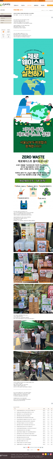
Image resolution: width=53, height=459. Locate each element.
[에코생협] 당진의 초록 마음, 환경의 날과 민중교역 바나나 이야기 (25, 412)
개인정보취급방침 (13, 454)
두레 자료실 (2, 20)
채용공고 (2, 22)
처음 (24, 447)
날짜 (48, 408)
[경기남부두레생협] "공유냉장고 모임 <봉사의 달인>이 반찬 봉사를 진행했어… (27, 435)
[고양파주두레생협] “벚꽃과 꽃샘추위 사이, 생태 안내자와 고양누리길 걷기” (27, 428)
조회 (51, 408)
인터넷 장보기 (21, 454)
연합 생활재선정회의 (26, 454)
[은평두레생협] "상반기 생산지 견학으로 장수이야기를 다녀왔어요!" (26, 433)
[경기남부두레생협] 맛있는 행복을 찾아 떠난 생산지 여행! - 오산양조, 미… (26, 419)
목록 (52, 17)
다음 (40, 447)
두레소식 (2, 13)
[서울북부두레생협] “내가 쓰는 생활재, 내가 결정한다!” (24, 444)
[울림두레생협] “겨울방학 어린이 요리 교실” (22, 440)
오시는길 (17, 454)
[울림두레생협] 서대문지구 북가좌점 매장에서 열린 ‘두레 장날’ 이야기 (26, 424)
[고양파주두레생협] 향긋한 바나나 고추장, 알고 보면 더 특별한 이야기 (26, 410)
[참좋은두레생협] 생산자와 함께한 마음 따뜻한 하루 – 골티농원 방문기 (26, 421)
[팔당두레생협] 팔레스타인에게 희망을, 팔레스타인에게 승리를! (25, 417)
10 (38, 447)
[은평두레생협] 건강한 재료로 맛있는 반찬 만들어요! (24, 415)
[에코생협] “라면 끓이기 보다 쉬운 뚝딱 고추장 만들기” (24, 442)
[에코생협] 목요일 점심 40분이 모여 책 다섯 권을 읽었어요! (24, 426)
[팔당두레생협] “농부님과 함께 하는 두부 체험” (23, 437)
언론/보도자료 (3, 18)
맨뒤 (42, 447)
